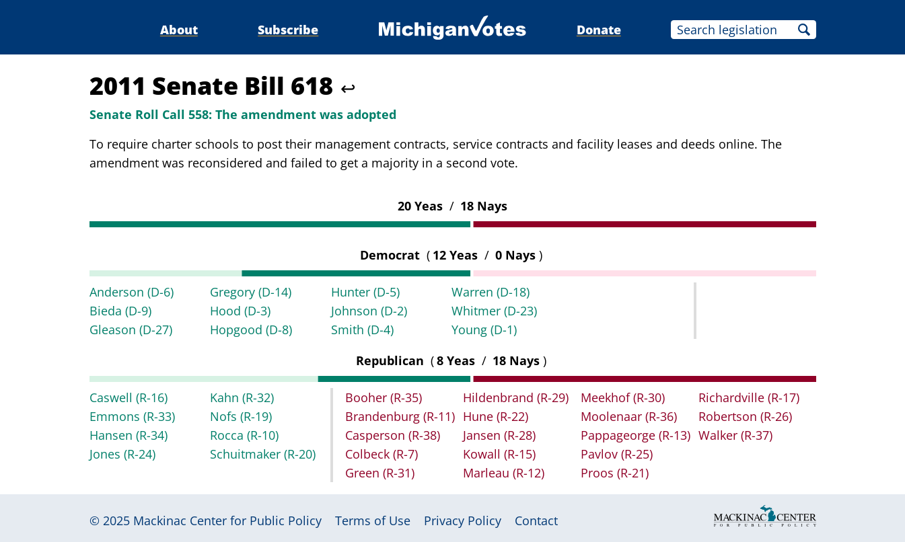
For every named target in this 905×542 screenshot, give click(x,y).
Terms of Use (372, 520)
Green (379, 473)
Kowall (499, 454)
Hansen (128, 435)
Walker (735, 435)
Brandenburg (400, 416)
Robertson (745, 416)
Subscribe (288, 30)
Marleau (503, 473)
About (179, 30)
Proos (615, 473)
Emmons (132, 416)
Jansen (499, 435)
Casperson (392, 435)
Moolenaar (629, 416)
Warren (490, 292)
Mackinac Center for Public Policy (227, 520)
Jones (122, 454)
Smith (362, 329)
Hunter (365, 292)
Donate (599, 30)
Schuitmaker (263, 454)
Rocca (244, 435)
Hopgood (251, 329)
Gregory (250, 292)
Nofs (241, 416)
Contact (536, 520)
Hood (240, 311)
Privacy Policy (462, 520)
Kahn (242, 397)
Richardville (748, 397)
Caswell (128, 397)
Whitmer (494, 311)
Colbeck (381, 454)
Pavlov (617, 454)
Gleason (130, 329)
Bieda (120, 311)
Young (484, 329)
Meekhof (623, 397)
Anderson (131, 292)
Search (804, 29)
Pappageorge (635, 435)
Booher (383, 397)
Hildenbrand (516, 397)
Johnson (369, 311)
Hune (495, 416)
